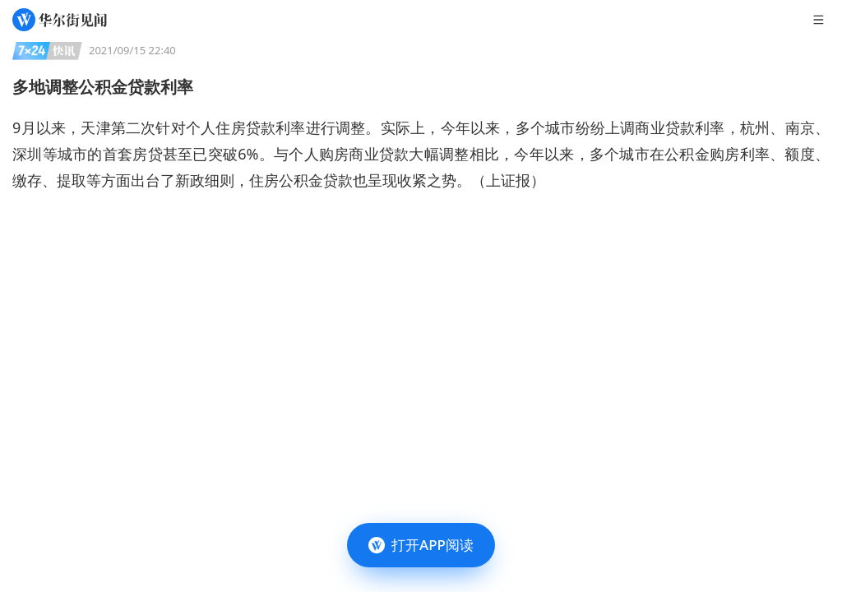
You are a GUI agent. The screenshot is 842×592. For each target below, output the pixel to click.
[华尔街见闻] (59, 19)
